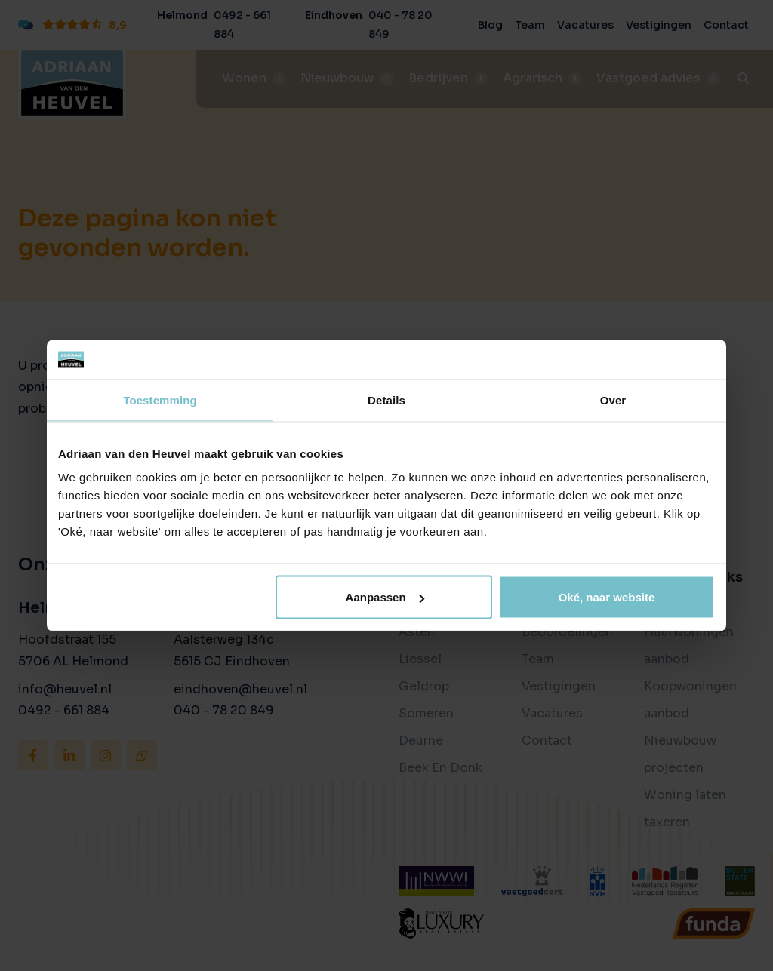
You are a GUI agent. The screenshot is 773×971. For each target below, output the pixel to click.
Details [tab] (386, 399)
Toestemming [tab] (160, 399)
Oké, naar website (607, 597)
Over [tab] (613, 399)
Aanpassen (385, 597)
